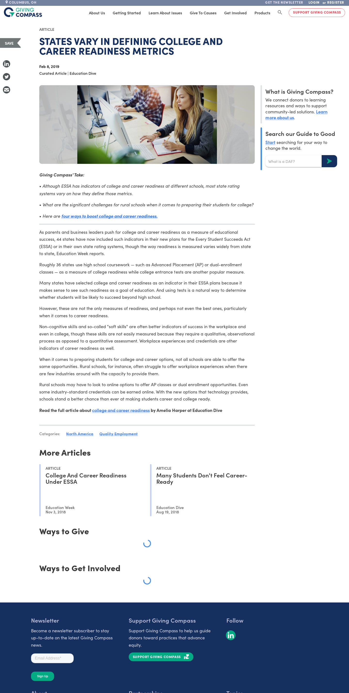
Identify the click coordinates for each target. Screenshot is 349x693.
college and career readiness (121, 410)
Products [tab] (262, 12)
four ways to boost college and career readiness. (109, 216)
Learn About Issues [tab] (165, 12)
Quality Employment (118, 433)
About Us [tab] (97, 12)
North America (80, 433)
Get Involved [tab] (235, 12)
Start (270, 142)
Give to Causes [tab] (203, 12)
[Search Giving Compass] (280, 12)
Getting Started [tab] (127, 12)
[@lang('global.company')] (23, 12)
